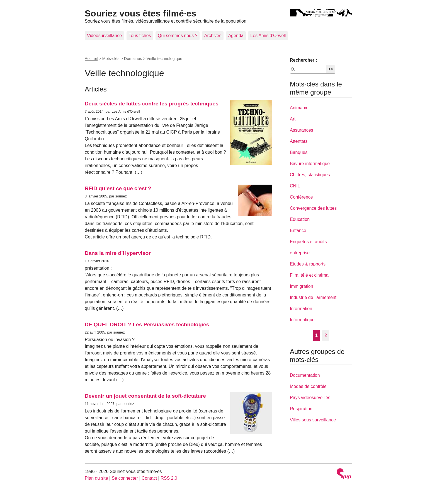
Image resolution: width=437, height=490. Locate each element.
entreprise (300, 252)
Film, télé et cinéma (309, 275)
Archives (212, 35)
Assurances (301, 130)
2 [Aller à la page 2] (325, 335)
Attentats (298, 141)
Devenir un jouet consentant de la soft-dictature (145, 396)
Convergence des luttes (313, 208)
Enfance (298, 230)
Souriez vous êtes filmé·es (140, 13)
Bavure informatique (310, 163)
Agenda (236, 35)
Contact (149, 478)
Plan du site (96, 478)
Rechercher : (303, 60)
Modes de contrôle (308, 386)
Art (292, 119)
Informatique (302, 319)
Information (301, 308)
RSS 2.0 (169, 478)
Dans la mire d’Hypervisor (118, 253)
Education (300, 219)
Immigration (301, 286)
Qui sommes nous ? (177, 35)
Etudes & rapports (308, 264)
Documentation (305, 375)
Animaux (298, 107)
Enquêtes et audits (308, 241)
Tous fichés (140, 35)
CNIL (295, 186)
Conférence (301, 197)
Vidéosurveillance (104, 35)
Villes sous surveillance (313, 419)
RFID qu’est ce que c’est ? (118, 188)
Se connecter (125, 478)
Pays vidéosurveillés (310, 397)
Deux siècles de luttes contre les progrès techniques (152, 104)
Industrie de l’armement (313, 297)
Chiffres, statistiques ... (312, 174)
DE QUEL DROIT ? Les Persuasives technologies (147, 324)
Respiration (301, 408)
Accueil (91, 58)
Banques (298, 152)
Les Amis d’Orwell (268, 35)
